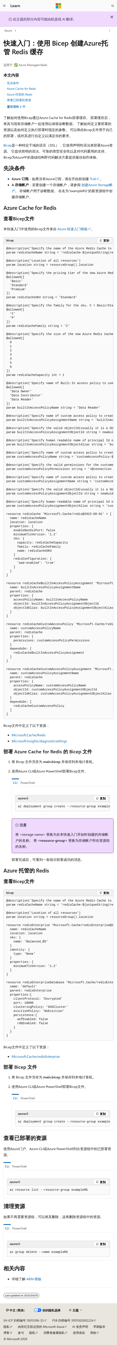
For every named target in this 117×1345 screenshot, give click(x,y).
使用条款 (79, 1333)
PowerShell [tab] (28, 783)
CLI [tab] (15, 783)
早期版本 (99, 1327)
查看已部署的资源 (19, 100)
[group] (58, 481)
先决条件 (13, 83)
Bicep (7, 145)
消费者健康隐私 (54, 1333)
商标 (93, 1333)
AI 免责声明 (80, 1327)
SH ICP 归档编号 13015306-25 (23, 1320)
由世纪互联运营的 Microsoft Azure (41, 1327)
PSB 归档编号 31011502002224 (72, 1320)
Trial (93, 178)
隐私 (6, 1327)
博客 (6, 1333)
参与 (21, 1333)
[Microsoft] (58, 6)
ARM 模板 (33, 1279)
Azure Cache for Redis (21, 88)
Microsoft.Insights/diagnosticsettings (39, 741)
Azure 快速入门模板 (72, 229)
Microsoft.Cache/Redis (29, 735)
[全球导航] (4, 6)
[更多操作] (110, 30)
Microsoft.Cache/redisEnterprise (36, 1056)
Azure (8, 30)
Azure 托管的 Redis (19, 94)
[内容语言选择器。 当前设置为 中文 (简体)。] (15, 1310)
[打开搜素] (112, 6)
